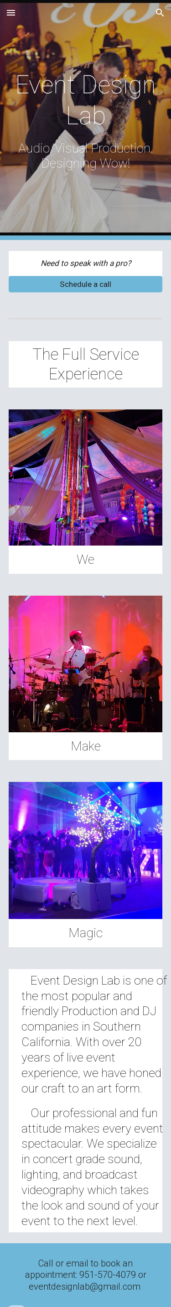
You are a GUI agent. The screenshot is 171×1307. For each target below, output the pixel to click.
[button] (11, 12)
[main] (86, 120)
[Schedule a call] (85, 284)
